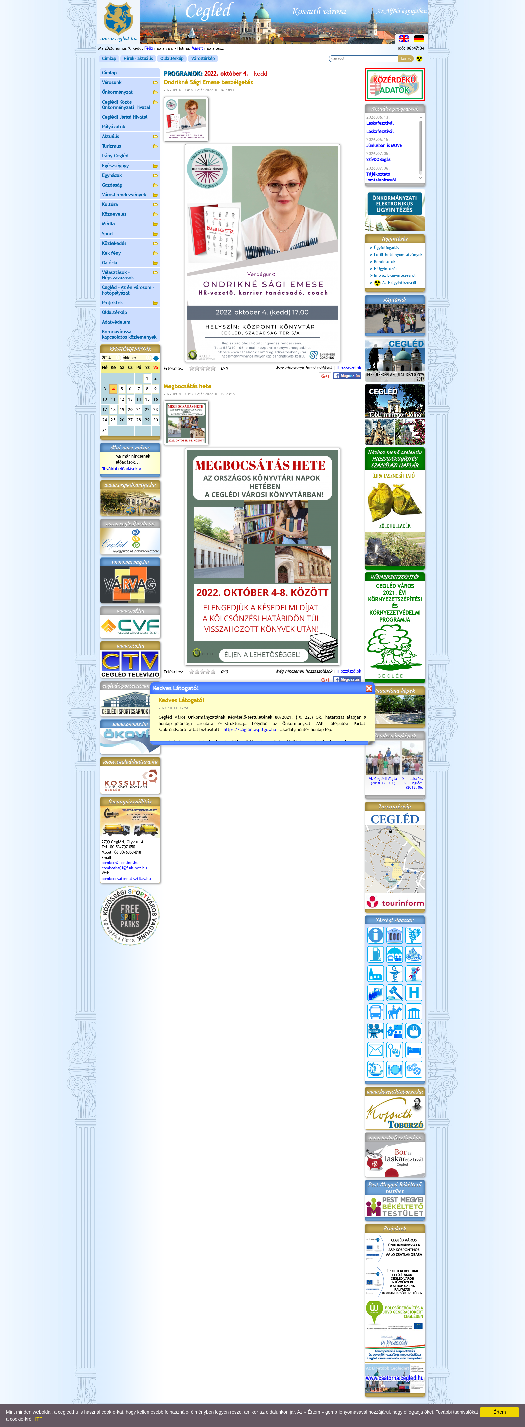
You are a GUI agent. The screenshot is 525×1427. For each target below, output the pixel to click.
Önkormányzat (130, 92)
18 (113, 409)
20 (130, 409)
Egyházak (130, 176)
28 (138, 420)
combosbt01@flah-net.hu (124, 868)
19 (122, 409)
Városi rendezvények (130, 195)
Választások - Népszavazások (130, 275)
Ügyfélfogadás (386, 247)
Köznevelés (130, 214)
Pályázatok (113, 126)
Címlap (109, 58)
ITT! (39, 1419)
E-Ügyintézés (385, 268)
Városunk (130, 83)
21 (138, 409)
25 (113, 420)
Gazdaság (130, 185)
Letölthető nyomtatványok (398, 254)
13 (130, 399)
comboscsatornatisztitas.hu (126, 878)
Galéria (130, 263)
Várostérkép (203, 58)
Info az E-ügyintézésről (395, 275)
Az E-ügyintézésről (395, 283)
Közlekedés (130, 244)
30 (155, 420)
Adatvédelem (116, 322)
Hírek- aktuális (138, 58)
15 (147, 399)
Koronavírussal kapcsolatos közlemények (129, 334)
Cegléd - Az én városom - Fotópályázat (128, 290)
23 (155, 409)
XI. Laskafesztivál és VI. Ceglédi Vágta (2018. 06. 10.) (418, 780)
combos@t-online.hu (120, 862)
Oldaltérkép (171, 58)
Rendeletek (384, 261)
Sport (130, 234)
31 (104, 430)
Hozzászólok (349, 367)
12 (122, 399)
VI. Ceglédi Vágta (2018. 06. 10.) (383, 778)
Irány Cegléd (115, 155)
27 (130, 420)
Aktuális (130, 137)
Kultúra (130, 205)
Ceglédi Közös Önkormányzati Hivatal (130, 104)
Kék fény (130, 253)
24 (104, 420)
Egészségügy (130, 166)
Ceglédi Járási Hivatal (124, 117)
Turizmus (130, 146)
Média (130, 224)
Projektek (130, 303)
